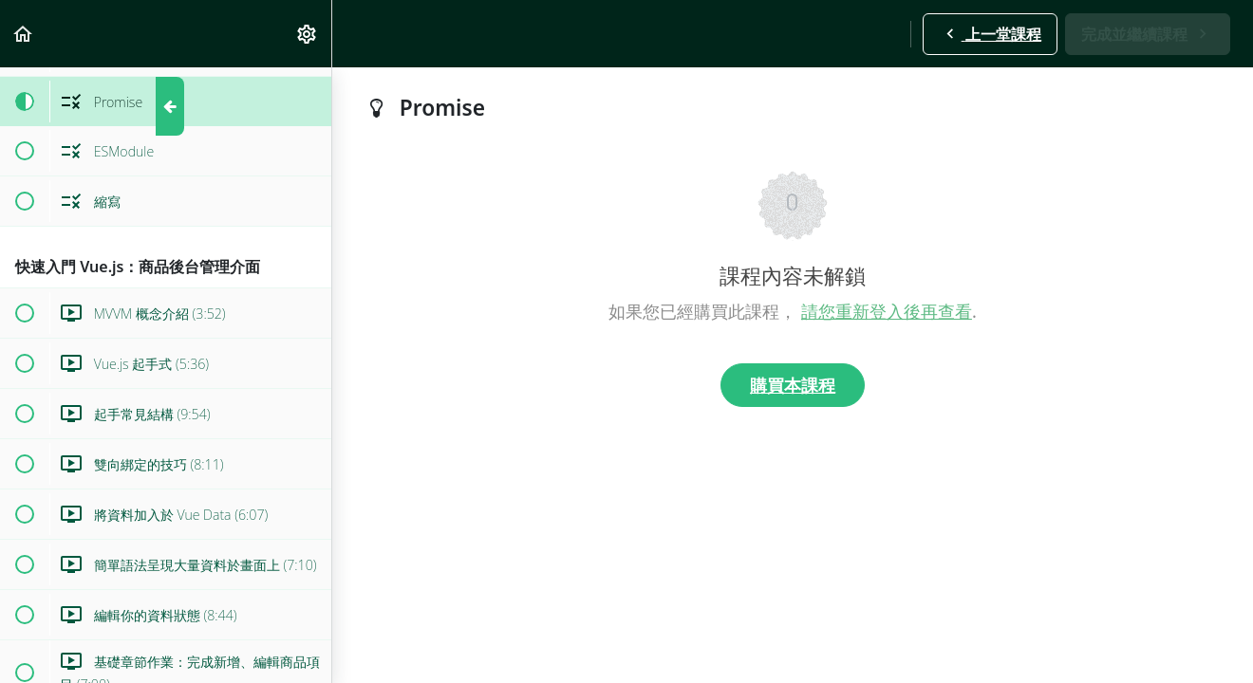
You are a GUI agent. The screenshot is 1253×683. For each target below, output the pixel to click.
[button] (23, 33)
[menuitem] (307, 33)
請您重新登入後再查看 (886, 311)
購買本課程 (792, 385)
